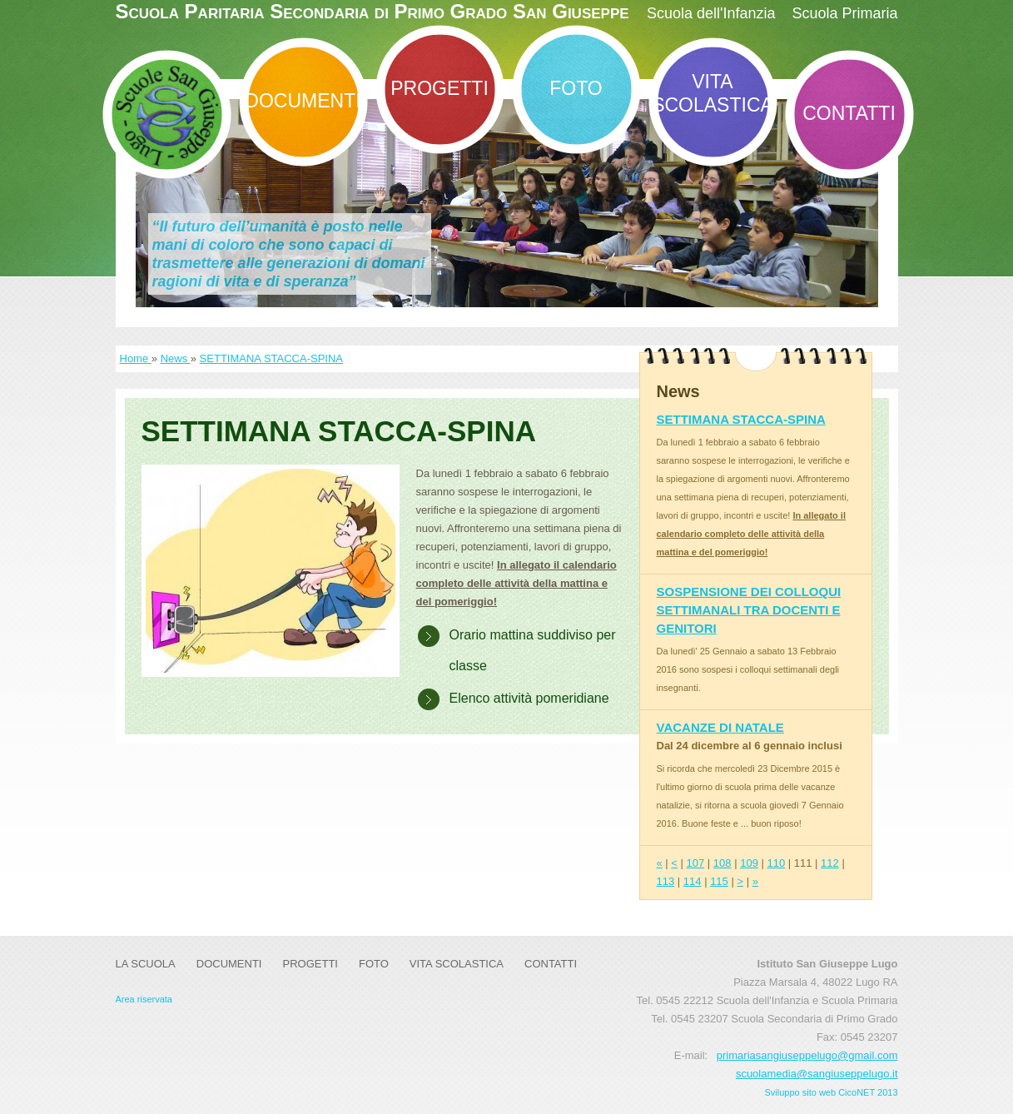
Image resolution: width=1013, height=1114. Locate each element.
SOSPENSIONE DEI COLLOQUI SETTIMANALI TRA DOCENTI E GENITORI (749, 609)
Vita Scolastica (712, 93)
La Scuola (146, 963)
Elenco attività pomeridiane (529, 698)
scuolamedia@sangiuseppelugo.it (817, 1073)
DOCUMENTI (302, 101)
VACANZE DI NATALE (720, 727)
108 (722, 863)
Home (135, 358)
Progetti (439, 88)
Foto (575, 88)
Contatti (849, 113)
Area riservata (144, 999)
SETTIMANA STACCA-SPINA (271, 358)
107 (696, 863)
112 (830, 863)
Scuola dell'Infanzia (711, 13)
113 (666, 881)
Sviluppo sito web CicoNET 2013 (831, 1092)
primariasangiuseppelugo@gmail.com (807, 1055)
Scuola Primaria (844, 13)
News (176, 358)
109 (749, 863)
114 (692, 881)
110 (776, 863)
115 (719, 881)
